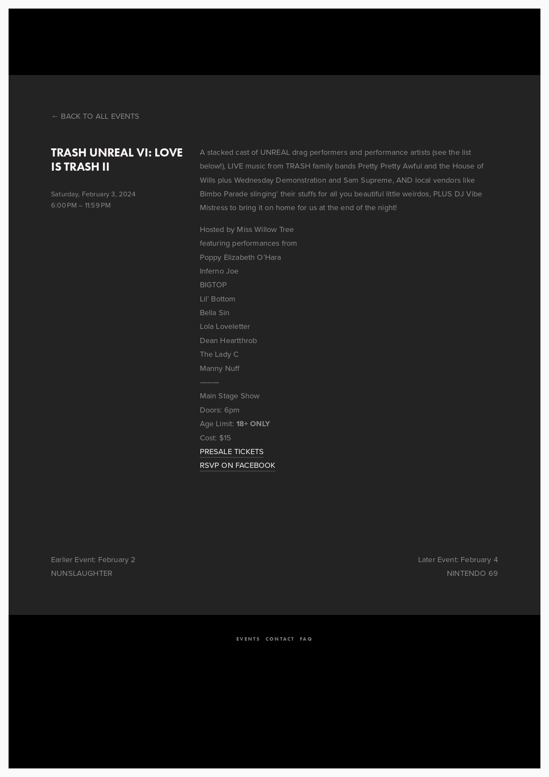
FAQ (306, 638)
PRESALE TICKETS (232, 451)
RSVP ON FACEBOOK (238, 465)
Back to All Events (100, 116)
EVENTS (248, 638)
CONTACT (280, 638)
